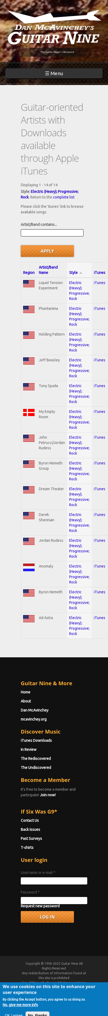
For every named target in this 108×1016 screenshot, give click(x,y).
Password (30, 892)
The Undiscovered (36, 767)
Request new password (40, 906)
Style (75, 272)
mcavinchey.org (34, 719)
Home (25, 692)
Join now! (48, 795)
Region (29, 272)
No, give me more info (20, 1012)
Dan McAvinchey (34, 710)
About (26, 701)
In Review (28, 749)
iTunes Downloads (36, 740)
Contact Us (30, 820)
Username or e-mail (38, 872)
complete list (63, 197)
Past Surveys (31, 838)
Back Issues (30, 829)
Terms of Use (60, 987)
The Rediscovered (36, 758)
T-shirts (27, 847)
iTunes (99, 272)
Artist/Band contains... (39, 224)
